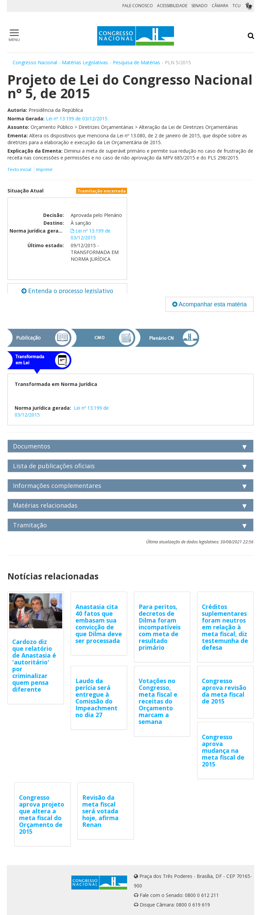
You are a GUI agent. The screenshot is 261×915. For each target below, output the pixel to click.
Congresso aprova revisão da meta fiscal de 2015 (224, 691)
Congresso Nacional (35, 62)
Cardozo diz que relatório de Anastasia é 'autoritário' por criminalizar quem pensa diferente (34, 665)
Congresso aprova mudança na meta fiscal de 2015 (223, 750)
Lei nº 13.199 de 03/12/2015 (76, 118)
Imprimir (44, 169)
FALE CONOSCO (137, 6)
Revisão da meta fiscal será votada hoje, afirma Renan (100, 811)
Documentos (31, 446)
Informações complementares (57, 485)
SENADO (199, 6)
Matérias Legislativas (85, 62)
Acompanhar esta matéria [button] (209, 304)
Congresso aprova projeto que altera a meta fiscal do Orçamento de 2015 (41, 814)
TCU (236, 6)
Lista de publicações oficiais (54, 466)
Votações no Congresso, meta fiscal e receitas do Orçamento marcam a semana (158, 701)
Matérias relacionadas (45, 505)
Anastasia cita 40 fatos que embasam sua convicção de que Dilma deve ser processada (98, 624)
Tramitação (30, 525)
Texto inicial (19, 169)
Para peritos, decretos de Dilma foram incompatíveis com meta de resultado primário (159, 627)
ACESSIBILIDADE (172, 6)
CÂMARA (220, 6)
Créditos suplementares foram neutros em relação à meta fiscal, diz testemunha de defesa (225, 627)
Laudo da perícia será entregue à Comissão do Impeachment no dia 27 (96, 698)
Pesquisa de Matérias (136, 62)
